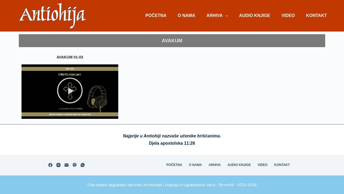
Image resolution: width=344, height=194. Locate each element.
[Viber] (75, 165)
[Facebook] (50, 165)
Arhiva (218, 16)
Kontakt (316, 15)
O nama (186, 15)
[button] (69, 91)
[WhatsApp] (83, 165)
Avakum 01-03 (69, 57)
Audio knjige (254, 15)
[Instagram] (58, 165)
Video (288, 15)
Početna (155, 15)
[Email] (66, 165)
